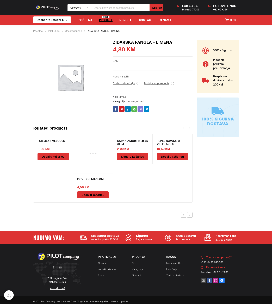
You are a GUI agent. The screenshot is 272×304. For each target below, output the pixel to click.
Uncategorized (73, 30)
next (189, 128)
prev (183, 128)
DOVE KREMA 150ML (91, 143)
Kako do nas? (57, 252)
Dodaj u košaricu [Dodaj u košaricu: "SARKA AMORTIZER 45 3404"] (132, 156)
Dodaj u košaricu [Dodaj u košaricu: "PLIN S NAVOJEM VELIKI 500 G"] (172, 156)
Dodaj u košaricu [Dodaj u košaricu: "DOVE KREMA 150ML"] (93, 159)
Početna (38, 30)
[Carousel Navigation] (186, 128)
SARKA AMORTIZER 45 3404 (132, 142)
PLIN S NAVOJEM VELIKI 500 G (168, 142)
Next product (190, 179)
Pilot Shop (54, 30)
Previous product (183, 179)
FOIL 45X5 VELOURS (51, 141)
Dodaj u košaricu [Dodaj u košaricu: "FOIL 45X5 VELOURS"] (53, 156)
